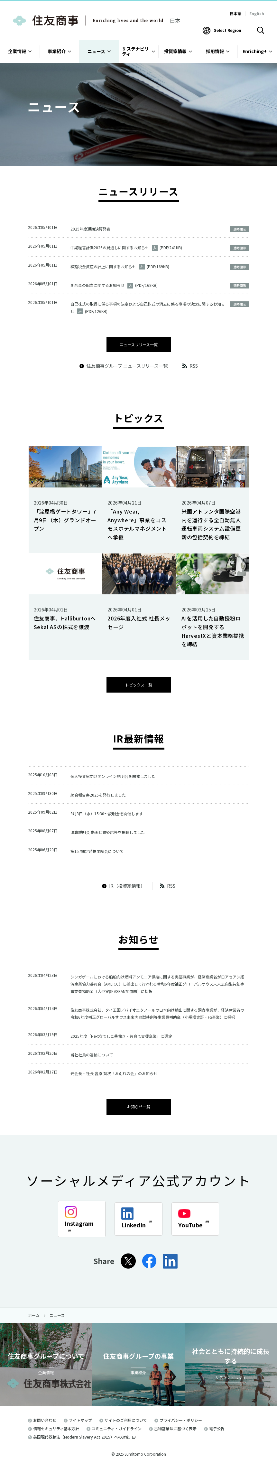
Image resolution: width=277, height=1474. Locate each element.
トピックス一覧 (138, 683)
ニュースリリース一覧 (138, 343)
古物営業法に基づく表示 (175, 1434)
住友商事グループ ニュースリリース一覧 (123, 364)
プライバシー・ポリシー (181, 1425)
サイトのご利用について (126, 1425)
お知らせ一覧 (138, 1112)
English (256, 13)
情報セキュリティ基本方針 (56, 1434)
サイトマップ (80, 1425)
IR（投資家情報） (123, 882)
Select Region (227, 30)
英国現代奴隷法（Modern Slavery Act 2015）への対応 (84, 1442)
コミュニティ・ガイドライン (117, 1434)
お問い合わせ (44, 1425)
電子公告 (217, 1434)
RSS (190, 364)
